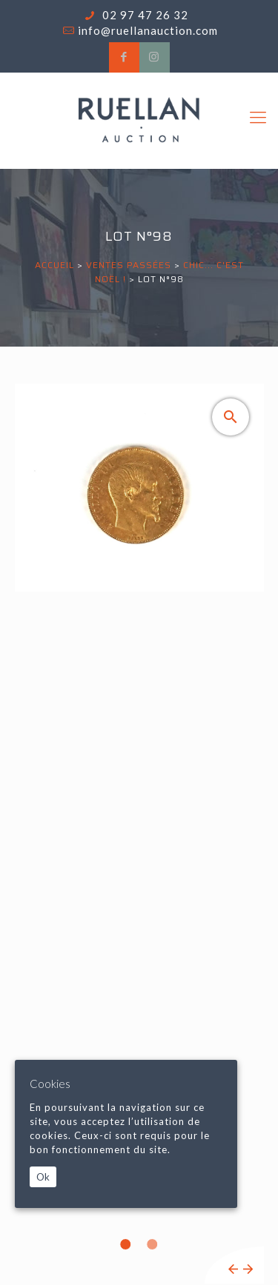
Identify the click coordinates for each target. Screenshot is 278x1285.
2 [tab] (153, 1244)
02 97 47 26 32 (143, 14)
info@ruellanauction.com (148, 30)
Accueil (54, 265)
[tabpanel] (139, 834)
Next (248, 1269)
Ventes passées (128, 265)
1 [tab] (126, 1244)
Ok (43, 1177)
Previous (233, 1269)
